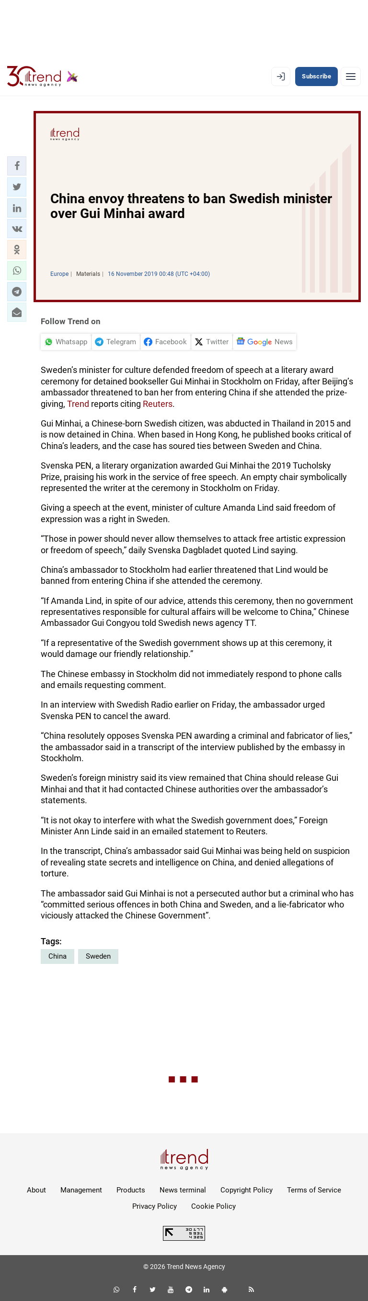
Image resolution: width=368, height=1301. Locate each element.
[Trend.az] (42, 76)
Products (130, 1190)
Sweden (98, 956)
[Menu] (351, 76)
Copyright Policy (246, 1190)
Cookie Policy (213, 1206)
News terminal (183, 1190)
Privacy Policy (154, 1206)
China (57, 956)
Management (81, 1190)
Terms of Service (314, 1190)
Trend (78, 404)
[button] (16, 166)
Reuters (157, 404)
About (36, 1190)
